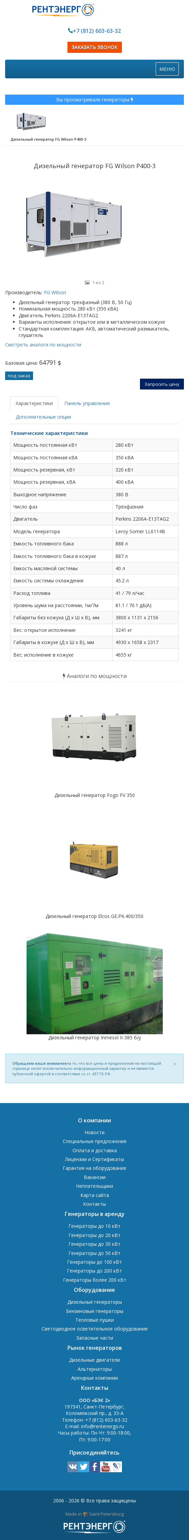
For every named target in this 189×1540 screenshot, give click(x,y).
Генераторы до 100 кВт (94, 1262)
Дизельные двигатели (94, 1360)
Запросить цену (161, 384)
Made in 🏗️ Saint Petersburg (94, 1514)
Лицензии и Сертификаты (94, 1159)
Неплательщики (94, 1186)
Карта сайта (94, 1195)
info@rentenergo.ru (102, 1426)
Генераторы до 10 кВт (94, 1226)
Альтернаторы (95, 1369)
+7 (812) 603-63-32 (97, 31)
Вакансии (95, 1177)
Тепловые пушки (94, 1320)
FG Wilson (54, 292)
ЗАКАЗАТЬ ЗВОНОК (94, 47)
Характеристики (34, 403)
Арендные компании (94, 1378)
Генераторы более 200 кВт (94, 1280)
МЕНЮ (169, 70)
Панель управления (87, 403)
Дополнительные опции (43, 417)
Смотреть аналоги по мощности (43, 344)
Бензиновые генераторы (94, 1311)
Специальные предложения (94, 1141)
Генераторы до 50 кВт (94, 1253)
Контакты (94, 1204)
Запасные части (94, 1338)
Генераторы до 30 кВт (94, 1244)
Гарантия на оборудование (94, 1168)
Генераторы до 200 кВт (94, 1270)
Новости (94, 1132)
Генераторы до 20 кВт (94, 1235)
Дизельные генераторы (94, 1302)
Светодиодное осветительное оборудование (95, 1328)
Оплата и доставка (95, 1150)
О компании (94, 1120)
